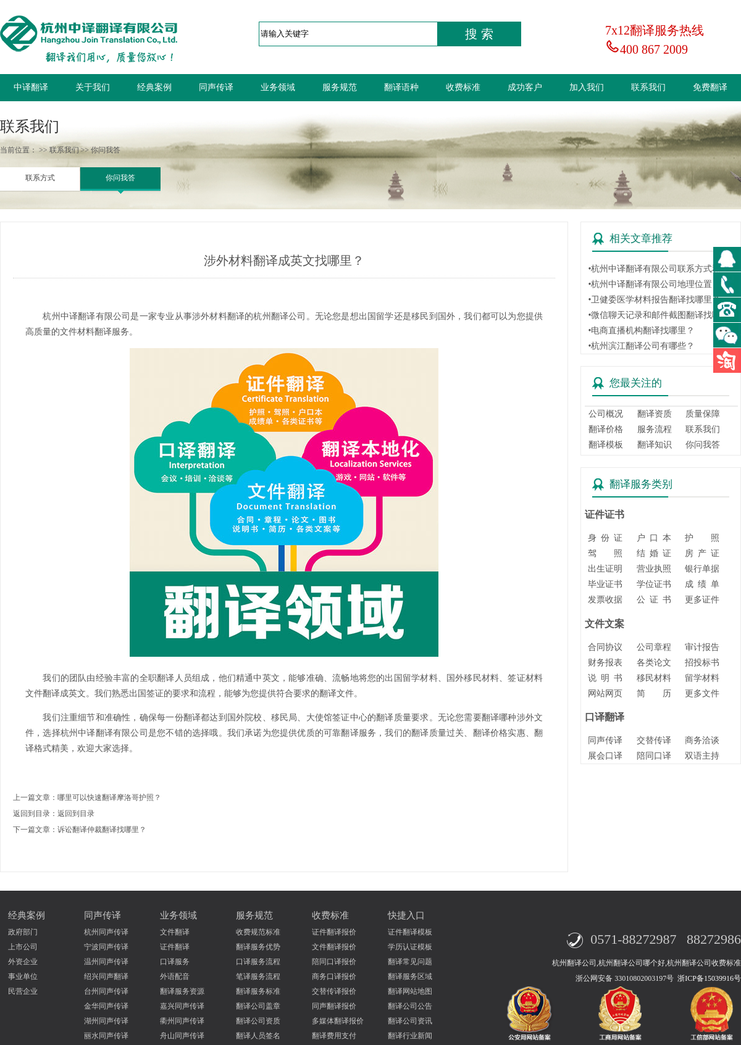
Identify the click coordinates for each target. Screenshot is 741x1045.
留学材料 (702, 678)
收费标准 (463, 87)
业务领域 (278, 87)
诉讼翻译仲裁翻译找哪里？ (101, 829)
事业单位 (23, 976)
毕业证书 (605, 584)
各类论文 (654, 662)
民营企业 (23, 991)
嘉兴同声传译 (182, 1006)
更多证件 (702, 599)
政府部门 (23, 932)
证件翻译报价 (334, 932)
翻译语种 (401, 87)
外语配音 (175, 976)
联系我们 (648, 87)
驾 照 (605, 553)
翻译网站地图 (410, 991)
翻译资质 (654, 413)
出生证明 (605, 568)
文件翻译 (175, 932)
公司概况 (605, 413)
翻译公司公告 (410, 1006)
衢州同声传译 (182, 1021)
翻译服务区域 (410, 976)
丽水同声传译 (106, 1035)
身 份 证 (605, 538)
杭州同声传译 (106, 932)
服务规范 (339, 87)
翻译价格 (605, 429)
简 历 (654, 693)
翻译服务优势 (258, 947)
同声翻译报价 (334, 1006)
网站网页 (605, 693)
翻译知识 (654, 444)
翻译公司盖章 (258, 1006)
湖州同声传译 (106, 1021)
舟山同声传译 (182, 1035)
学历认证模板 (410, 947)
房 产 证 (702, 553)
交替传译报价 (334, 991)
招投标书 (702, 662)
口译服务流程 (258, 961)
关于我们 (92, 87)
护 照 (702, 538)
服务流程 (654, 429)
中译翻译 (31, 87)
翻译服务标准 (258, 991)
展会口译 (605, 755)
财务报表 (605, 662)
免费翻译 (710, 87)
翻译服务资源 (182, 991)
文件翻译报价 (334, 947)
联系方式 (40, 177)
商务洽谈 (702, 740)
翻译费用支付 (334, 1035)
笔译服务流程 (258, 976)
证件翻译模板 (410, 932)
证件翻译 (175, 947)
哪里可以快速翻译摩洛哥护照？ (109, 797)
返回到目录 (75, 813)
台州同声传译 (106, 991)
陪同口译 (654, 755)
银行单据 (702, 568)
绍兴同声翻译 (106, 976)
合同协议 (605, 647)
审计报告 (702, 647)
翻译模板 (605, 444)
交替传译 (654, 740)
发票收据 (605, 599)
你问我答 (120, 177)
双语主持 (702, 755)
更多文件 (702, 693)
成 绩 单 (702, 584)
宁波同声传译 (106, 947)
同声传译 (216, 87)
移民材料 (654, 678)
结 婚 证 (654, 553)
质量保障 (702, 413)
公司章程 (654, 647)
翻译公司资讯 (410, 1021)
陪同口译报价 (334, 961)
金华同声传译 (106, 1006)
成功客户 (525, 87)
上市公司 (23, 947)
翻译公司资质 (258, 1021)
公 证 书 (654, 599)
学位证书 (654, 584)
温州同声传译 (106, 961)
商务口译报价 (334, 976)
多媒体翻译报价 (338, 1021)
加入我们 (586, 87)
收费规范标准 (258, 932)
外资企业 (23, 961)
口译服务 (175, 961)
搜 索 (479, 34)
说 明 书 (605, 678)
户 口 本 (654, 538)
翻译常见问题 (410, 961)
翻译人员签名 (258, 1035)
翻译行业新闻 (410, 1035)
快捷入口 (406, 915)
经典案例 (154, 87)
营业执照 (654, 568)
